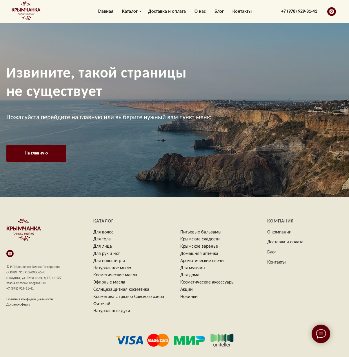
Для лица (102, 246)
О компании (279, 232)
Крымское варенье (199, 246)
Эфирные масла (109, 282)
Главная (105, 11)
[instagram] (331, 11)
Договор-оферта (18, 304)
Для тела (102, 239)
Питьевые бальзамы (200, 232)
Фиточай (101, 304)
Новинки (189, 297)
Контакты (242, 11)
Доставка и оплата (167, 11)
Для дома (189, 275)
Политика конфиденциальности (29, 299)
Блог (219, 11)
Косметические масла (115, 275)
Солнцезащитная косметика (121, 289)
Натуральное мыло (112, 268)
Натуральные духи (111, 311)
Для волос (103, 232)
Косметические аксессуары (207, 282)
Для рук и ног (106, 253)
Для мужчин (192, 268)
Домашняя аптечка (199, 253)
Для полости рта (109, 261)
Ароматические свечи (202, 261)
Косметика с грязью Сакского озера (128, 297)
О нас (200, 11)
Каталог (130, 11)
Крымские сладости (200, 239)
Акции (186, 289)
